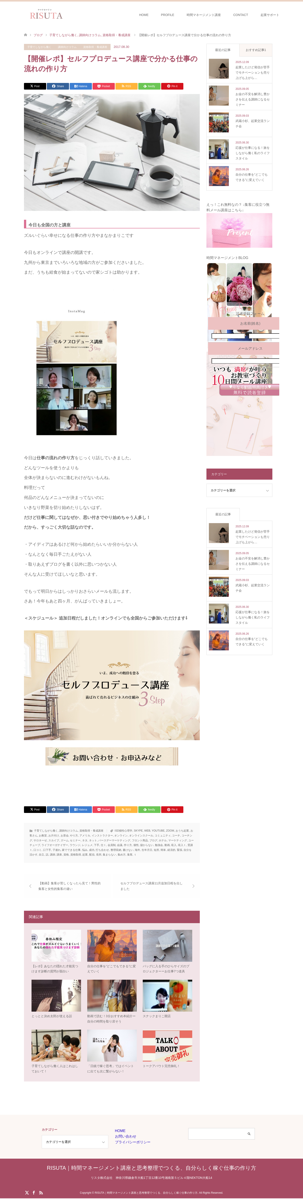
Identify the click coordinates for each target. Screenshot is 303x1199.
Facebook (33, 1193)
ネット (93, 840)
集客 (130, 854)
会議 (119, 845)
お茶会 (65, 835)
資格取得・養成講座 (95, 47)
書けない (128, 850)
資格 (66, 854)
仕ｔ (103, 845)
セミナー (75, 840)
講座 (59, 854)
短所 (156, 850)
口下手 (47, 850)
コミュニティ (163, 835)
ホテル (163, 840)
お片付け (53, 835)
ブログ (153, 840)
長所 (98, 854)
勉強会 (159, 845)
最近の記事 (223, 50)
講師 (52, 854)
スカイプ (53, 840)
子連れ (57, 850)
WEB (147, 830)
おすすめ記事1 (256, 50)
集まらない (109, 854)
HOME (144, 15)
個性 (136, 845)
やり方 (74, 835)
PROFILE (167, 15)
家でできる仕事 (71, 850)
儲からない (146, 845)
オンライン (121, 835)
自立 (41, 854)
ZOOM (170, 830)
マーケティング (177, 840)
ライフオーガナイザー (55, 845)
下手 (96, 845)
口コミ (38, 850)
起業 (85, 854)
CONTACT (240, 15)
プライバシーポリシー (133, 1143)
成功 (91, 850)
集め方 (122, 854)
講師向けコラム (67, 47)
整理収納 (116, 850)
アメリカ (84, 835)
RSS (41, 1193)
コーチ (176, 835)
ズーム (65, 840)
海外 (137, 850)
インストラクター (102, 835)
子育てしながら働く (39, 47)
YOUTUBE (158, 830)
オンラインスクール (141, 835)
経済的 (171, 850)
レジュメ (87, 845)
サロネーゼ (40, 840)
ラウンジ (75, 845)
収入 (173, 845)
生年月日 (147, 850)
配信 (92, 854)
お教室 (43, 835)
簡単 (163, 850)
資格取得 (75, 854)
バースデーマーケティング (114, 840)
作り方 (128, 845)
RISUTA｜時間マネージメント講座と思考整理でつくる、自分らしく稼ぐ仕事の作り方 (151, 1169)
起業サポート (270, 15)
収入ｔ (182, 845)
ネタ (84, 840)
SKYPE (138, 830)
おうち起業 (182, 830)
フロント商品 (140, 840)
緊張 (179, 850)
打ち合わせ (102, 850)
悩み (84, 850)
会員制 (112, 845)
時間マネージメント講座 (204, 15)
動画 (167, 845)
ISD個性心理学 (123, 830)
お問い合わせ (125, 1137)
